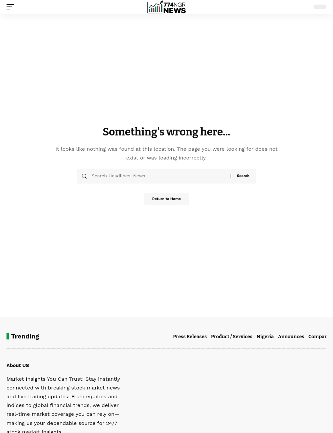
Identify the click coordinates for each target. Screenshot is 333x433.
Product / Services (231, 336)
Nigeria (265, 336)
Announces (291, 336)
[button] (12, 6)
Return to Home (166, 199)
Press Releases (190, 336)
